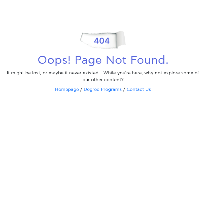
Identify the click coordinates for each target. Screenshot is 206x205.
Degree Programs (103, 89)
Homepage (67, 89)
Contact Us (139, 89)
